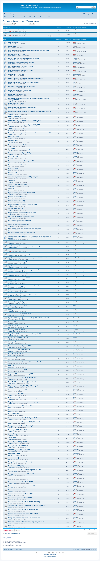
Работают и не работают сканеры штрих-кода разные (25, 398)
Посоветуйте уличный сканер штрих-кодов (22, 107)
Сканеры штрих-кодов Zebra (17, 94)
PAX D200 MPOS (13, 141)
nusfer (11, 387)
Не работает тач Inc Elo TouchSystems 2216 (22, 212)
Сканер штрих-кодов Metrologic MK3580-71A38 (23, 510)
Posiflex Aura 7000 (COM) (16, 466)
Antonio (75, 345)
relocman (12, 239)
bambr (11, 114)
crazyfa (10, 283)
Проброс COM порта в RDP (16, 54)
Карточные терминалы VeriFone (18, 145)
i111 (74, 397)
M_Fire (10, 503)
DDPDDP (10, 455)
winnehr (10, 515)
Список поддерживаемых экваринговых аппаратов (24, 228)
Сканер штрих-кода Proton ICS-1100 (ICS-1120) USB (24, 470)
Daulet (11, 154)
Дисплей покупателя (14, 434)
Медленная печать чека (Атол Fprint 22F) (21, 161)
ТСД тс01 (11, 189)
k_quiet (12, 379)
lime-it (9, 162)
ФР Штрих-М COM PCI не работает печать (21, 216)
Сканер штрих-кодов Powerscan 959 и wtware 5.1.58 (24, 362)
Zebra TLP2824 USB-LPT (15, 208)
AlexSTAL (10, 95)
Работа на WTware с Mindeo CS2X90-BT (20, 70)
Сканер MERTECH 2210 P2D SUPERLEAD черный (23, 82)
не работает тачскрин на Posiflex (18, 224)
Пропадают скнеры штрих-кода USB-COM (21, 86)
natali (9, 523)
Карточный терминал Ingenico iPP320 (20, 346)
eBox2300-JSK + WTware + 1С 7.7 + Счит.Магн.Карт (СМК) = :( (27, 506)
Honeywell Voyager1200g (16, 302)
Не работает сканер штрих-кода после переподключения (26, 402)
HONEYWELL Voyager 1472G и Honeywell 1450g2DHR (25, 121)
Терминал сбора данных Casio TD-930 (20, 498)
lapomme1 (12, 383)
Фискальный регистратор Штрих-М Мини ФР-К (23, 514)
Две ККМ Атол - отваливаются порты (20, 149)
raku (9, 122)
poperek (75, 485)
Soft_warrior (76, 453)
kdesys (12, 439)
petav (11, 79)
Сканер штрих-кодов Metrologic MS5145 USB (22, 378)
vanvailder (12, 467)
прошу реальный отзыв (16, 103)
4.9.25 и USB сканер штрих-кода (18, 438)
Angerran (12, 443)
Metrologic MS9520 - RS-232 (16, 330)
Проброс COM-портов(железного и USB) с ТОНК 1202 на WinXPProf (29, 318)
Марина (10, 295)
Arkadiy (10, 475)
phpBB (46, 552)
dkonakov (75, 152)
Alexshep (10, 527)
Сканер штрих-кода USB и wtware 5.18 (20, 406)
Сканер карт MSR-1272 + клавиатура (19, 90)
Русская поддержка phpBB (50, 554)
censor (10, 407)
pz (11, 146)
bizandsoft (10, 511)
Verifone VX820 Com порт (16, 242)
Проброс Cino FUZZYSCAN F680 (18, 338)
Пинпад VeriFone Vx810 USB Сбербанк (20, 446)
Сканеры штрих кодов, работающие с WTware (23, 486)
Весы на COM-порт (14, 322)
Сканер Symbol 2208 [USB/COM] (18, 442)
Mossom (10, 519)
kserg (11, 126)
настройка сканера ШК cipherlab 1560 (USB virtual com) (25, 422)
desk (11, 255)
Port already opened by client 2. (18, 196)
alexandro (10, 367)
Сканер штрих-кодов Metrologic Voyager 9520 (22, 418)
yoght (9, 170)
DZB (11, 101)
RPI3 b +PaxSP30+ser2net (16, 137)
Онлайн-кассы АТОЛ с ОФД (17, 34)
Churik (11, 182)
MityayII (12, 214)
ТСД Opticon (12, 310)
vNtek (9, 327)
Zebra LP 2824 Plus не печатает (18, 414)
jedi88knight (13, 59)
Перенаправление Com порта (17, 298)
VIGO (11, 339)
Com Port (11, 525)
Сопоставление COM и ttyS (16, 165)
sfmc (9, 315)
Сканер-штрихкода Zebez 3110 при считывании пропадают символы (30, 390)
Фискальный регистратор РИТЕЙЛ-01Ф (20, 66)
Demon (10, 411)
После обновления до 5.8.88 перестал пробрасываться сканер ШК (29, 133)
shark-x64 (12, 451)
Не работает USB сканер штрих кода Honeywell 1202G (25, 334)
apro (74, 136)
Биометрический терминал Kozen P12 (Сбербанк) (24, 58)
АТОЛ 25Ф (11, 181)
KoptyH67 (10, 104)
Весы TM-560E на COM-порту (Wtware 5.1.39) (22, 382)
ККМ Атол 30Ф (12, 173)
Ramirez (12, 435)
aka (11, 31)
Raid (11, 91)
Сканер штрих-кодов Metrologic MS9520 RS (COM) (24, 502)
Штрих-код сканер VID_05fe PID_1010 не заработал (24, 386)
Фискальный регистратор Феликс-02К (20, 494)
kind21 (11, 194)
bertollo (10, 319)
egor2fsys (12, 259)
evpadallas (10, 351)
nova (9, 67)
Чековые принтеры (14, 490)
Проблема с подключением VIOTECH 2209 (21, 192)
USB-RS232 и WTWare (15, 454)
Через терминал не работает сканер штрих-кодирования (26, 521)
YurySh (12, 150)
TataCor (10, 427)
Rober (9, 495)
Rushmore (75, 317)
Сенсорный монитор (14, 342)
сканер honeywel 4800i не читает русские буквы (23, 294)
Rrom (11, 226)
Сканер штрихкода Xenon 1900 (18, 274)
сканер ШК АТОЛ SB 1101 (16, 74)
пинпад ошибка (13, 358)
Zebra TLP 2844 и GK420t (16, 354)
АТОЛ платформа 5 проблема (17, 129)
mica (9, 47)
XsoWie (12, 43)
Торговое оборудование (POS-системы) (21, 21)
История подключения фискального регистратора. (24, 517)
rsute (11, 218)
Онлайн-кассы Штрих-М (16, 30)
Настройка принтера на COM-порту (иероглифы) (23, 462)
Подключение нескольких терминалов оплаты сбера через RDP (28, 50)
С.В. (9, 166)
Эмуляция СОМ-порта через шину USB (20, 374)
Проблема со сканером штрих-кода (19, 266)
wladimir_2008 (11, 459)
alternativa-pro (76, 74)
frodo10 (12, 331)
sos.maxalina (13, 471)
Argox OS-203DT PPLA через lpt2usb (19, 250)
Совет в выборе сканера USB (17, 370)
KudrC (74, 103)
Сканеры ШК (12, 46)
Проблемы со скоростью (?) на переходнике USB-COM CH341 (28, 258)
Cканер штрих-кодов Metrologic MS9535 (20, 482)
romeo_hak (13, 483)
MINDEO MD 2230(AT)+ (15, 117)
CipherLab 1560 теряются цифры (18, 326)
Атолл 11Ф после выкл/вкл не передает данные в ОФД (25, 78)
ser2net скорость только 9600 (17, 306)
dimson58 (10, 499)
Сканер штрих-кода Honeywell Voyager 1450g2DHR (24, 125)
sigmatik (12, 267)
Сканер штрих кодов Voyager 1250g (19, 153)
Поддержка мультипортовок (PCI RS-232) (21, 474)
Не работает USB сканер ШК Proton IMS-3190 (22, 204)
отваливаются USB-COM (16, 394)
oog (11, 206)
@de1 (11, 419)
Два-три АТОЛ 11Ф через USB (17, 185)
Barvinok (75, 172)
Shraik (9, 423)
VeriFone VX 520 (13, 169)
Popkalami (75, 58)
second (12, 335)
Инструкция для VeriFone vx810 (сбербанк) (21, 426)
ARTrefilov (12, 186)
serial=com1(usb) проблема (17, 282)
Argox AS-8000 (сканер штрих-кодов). (20, 254)
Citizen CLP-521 (13, 157)
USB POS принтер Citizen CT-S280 (19, 450)
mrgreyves (10, 291)
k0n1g (74, 301)
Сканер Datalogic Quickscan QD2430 (19, 220)
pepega (10, 71)
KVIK (74, 489)
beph (9, 108)
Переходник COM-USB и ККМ (17, 430)
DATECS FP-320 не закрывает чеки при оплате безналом (26, 270)
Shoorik (10, 507)
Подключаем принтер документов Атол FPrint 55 (23, 286)
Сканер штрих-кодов (14, 410)
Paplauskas (13, 247)
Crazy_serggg (11, 55)
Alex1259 (12, 299)
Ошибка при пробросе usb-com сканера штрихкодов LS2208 (27, 246)
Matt (11, 210)
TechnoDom (13, 142)
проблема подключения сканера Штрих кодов (23, 177)
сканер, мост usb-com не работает (19, 262)
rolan (9, 51)
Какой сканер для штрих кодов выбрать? (21, 232)
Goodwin (10, 491)
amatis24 (10, 130)
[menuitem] (12, 14)
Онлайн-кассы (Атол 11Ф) (16, 200)
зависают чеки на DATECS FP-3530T (19, 314)
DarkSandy (11, 174)
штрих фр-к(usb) (13, 458)
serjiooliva (10, 234)
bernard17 (10, 158)
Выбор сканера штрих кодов (17, 290)
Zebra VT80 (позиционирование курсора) (21, 62)
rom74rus (10, 487)
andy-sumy (11, 271)
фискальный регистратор (16, 478)
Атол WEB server (13, 42)
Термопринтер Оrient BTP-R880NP (19, 350)
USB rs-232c (12, 366)
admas (10, 202)
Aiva (11, 87)
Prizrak (12, 403)
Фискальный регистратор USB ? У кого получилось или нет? (27, 278)
